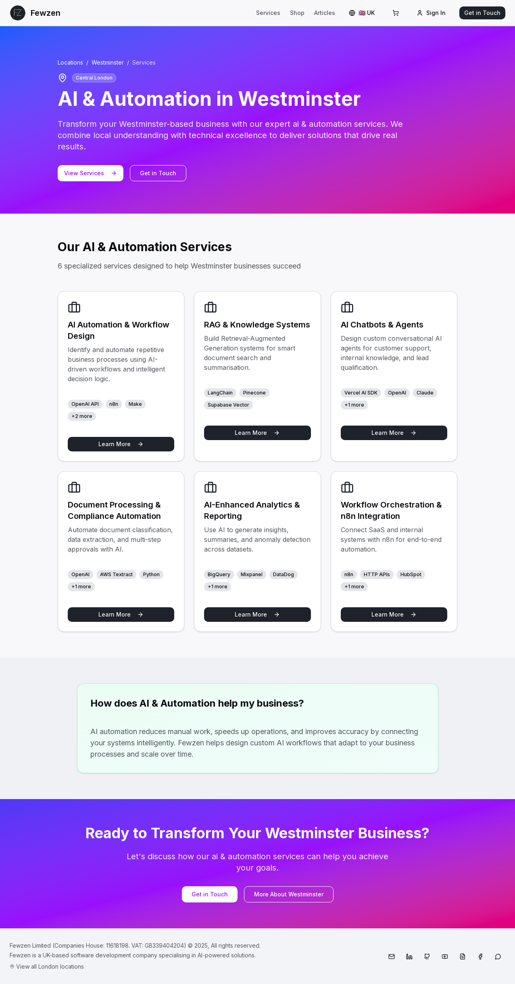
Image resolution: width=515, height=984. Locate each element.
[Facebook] (480, 956)
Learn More (121, 444)
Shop (297, 12)
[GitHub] (427, 956)
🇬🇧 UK (362, 12)
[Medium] (462, 956)
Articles (324, 12)
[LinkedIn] (409, 956)
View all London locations (47, 966)
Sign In (431, 12)
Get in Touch (482, 12)
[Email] (391, 956)
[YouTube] (445, 956)
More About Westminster (288, 894)
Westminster (108, 62)
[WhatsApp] (498, 956)
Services (268, 12)
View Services (90, 173)
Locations (70, 62)
